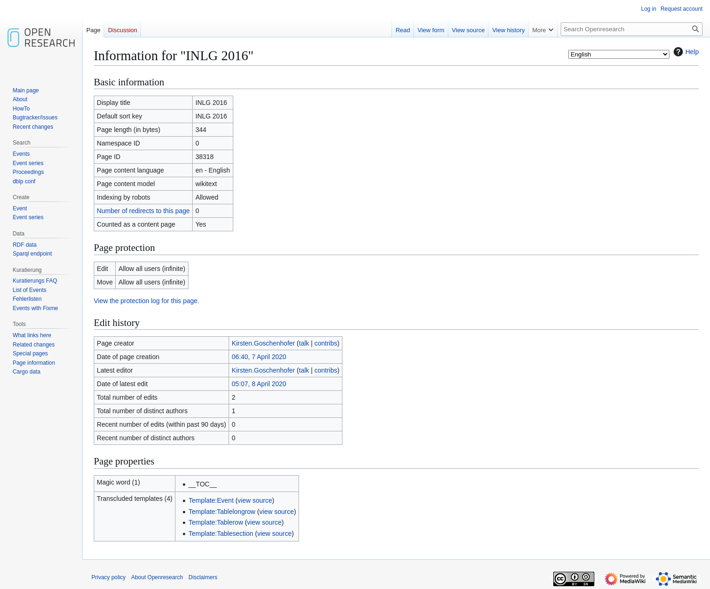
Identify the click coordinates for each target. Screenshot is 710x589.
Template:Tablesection (220, 533)
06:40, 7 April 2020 (259, 356)
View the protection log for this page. (146, 301)
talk (304, 343)
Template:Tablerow (215, 522)
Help (685, 51)
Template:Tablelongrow (221, 511)
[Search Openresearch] (632, 29)
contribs (325, 343)
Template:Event (211, 500)
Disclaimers (202, 577)
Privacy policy (108, 577)
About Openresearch (157, 577)
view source (254, 500)
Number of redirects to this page (143, 211)
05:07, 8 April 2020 (259, 384)
